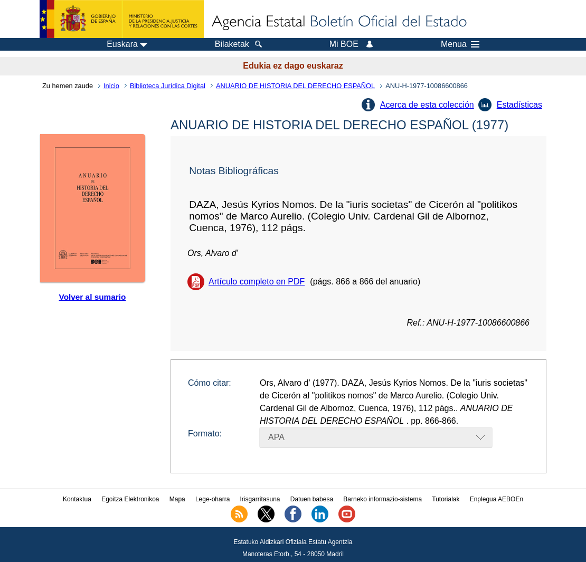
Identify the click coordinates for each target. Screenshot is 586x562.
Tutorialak (445, 499)
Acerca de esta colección (427, 104)
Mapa (177, 499)
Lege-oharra (212, 499)
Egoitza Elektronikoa (130, 499)
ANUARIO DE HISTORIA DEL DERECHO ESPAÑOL (295, 86)
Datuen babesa (311, 499)
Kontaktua (77, 499)
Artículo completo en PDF (257, 281)
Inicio (111, 86)
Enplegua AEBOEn (496, 499)
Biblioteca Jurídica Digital (167, 86)
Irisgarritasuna (260, 499)
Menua (460, 44)
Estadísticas (519, 104)
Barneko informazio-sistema (382, 499)
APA (276, 437)
